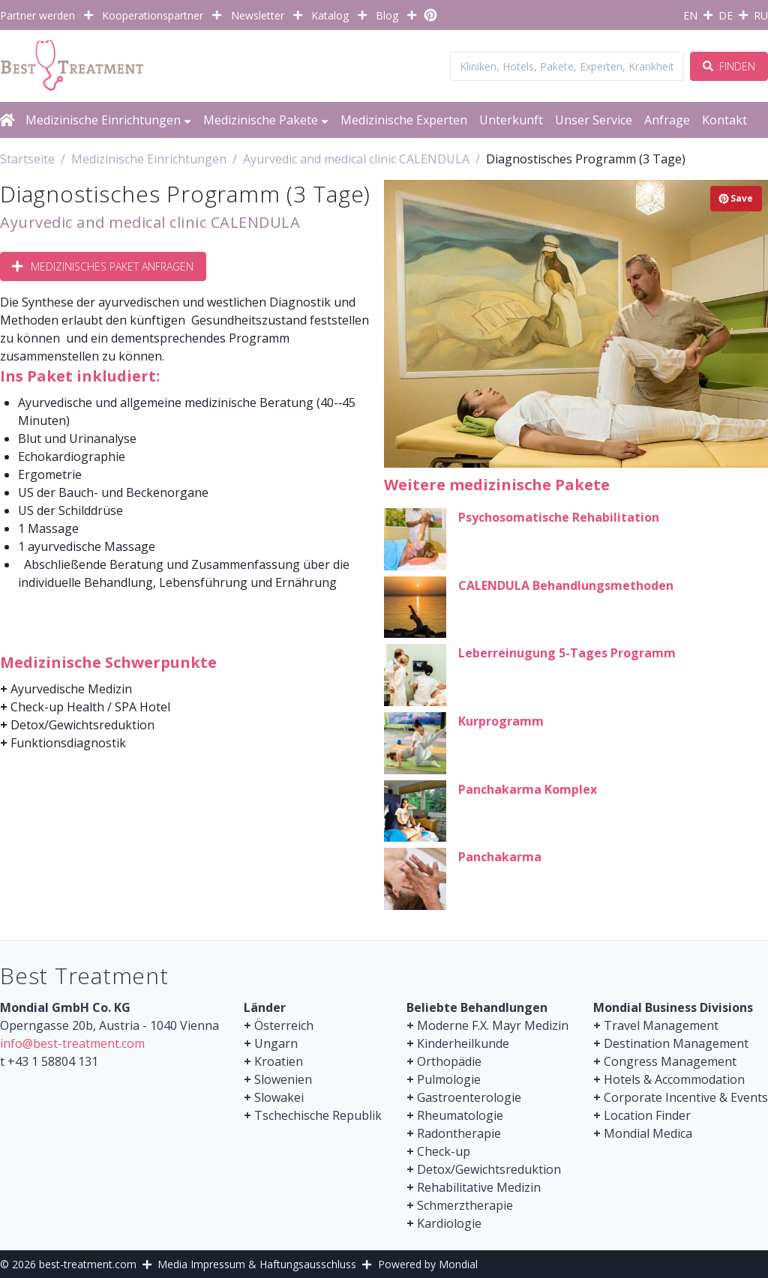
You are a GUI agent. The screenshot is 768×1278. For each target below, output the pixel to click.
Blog (387, 15)
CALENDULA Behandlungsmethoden (566, 585)
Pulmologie (449, 1079)
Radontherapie (459, 1133)
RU (761, 15)
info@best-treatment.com (72, 1043)
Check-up (443, 1151)
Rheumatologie (460, 1115)
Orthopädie (449, 1061)
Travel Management (661, 1025)
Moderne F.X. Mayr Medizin (492, 1025)
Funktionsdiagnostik (68, 743)
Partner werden (37, 15)
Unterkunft (511, 120)
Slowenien (283, 1079)
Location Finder (647, 1115)
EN (690, 15)
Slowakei (279, 1097)
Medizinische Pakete (265, 120)
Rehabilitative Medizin (479, 1187)
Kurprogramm (501, 721)
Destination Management (676, 1043)
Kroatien (278, 1061)
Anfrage (667, 120)
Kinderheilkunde (463, 1043)
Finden (729, 66)
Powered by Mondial (428, 1264)
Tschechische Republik (318, 1115)
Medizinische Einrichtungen (108, 120)
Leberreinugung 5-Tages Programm (567, 653)
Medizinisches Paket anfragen (103, 266)
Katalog (330, 15)
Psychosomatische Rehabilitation (558, 517)
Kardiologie (449, 1223)
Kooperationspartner (152, 15)
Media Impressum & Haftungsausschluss (257, 1264)
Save (736, 198)
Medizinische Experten (403, 120)
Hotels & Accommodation (674, 1079)
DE (725, 15)
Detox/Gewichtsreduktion (82, 725)
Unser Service (593, 120)
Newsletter (257, 15)
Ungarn (276, 1043)
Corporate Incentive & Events (686, 1097)
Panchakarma (500, 857)
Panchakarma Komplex (527, 789)
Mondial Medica (648, 1133)
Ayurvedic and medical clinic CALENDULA (150, 222)
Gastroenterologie (469, 1097)
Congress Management (670, 1061)
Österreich (284, 1025)
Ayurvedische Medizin (71, 689)
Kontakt (724, 120)
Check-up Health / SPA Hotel (90, 707)
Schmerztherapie (465, 1205)
